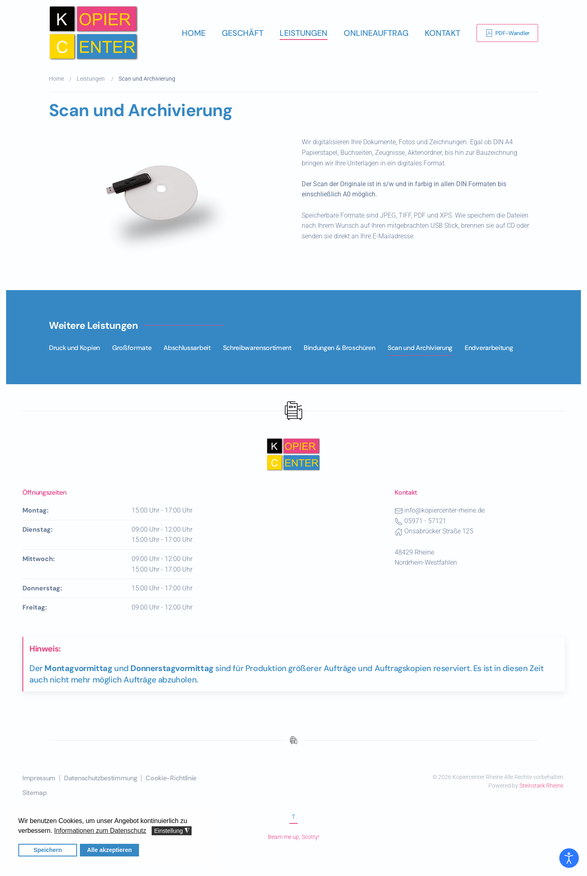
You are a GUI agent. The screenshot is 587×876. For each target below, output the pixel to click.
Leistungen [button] (303, 33)
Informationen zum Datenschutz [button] (100, 830)
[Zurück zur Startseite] (94, 33)
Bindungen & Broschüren (339, 347)
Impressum (38, 778)
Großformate (131, 347)
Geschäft (242, 33)
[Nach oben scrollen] (293, 454)
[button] (167, 199)
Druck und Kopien (74, 347)
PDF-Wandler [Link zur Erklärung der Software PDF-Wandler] (507, 33)
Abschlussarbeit (186, 347)
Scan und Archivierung (420, 347)
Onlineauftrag (376, 33)
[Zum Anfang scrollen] (293, 820)
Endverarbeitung (489, 347)
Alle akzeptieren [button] (109, 850)
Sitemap (34, 792)
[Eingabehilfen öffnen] (569, 858)
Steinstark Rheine (541, 785)
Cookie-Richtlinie (171, 778)
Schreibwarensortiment (257, 347)
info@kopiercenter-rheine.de (444, 510)
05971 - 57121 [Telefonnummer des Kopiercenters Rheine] (425, 521)
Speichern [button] (48, 850)
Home (193, 33)
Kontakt (442, 33)
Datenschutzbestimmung (100, 778)
